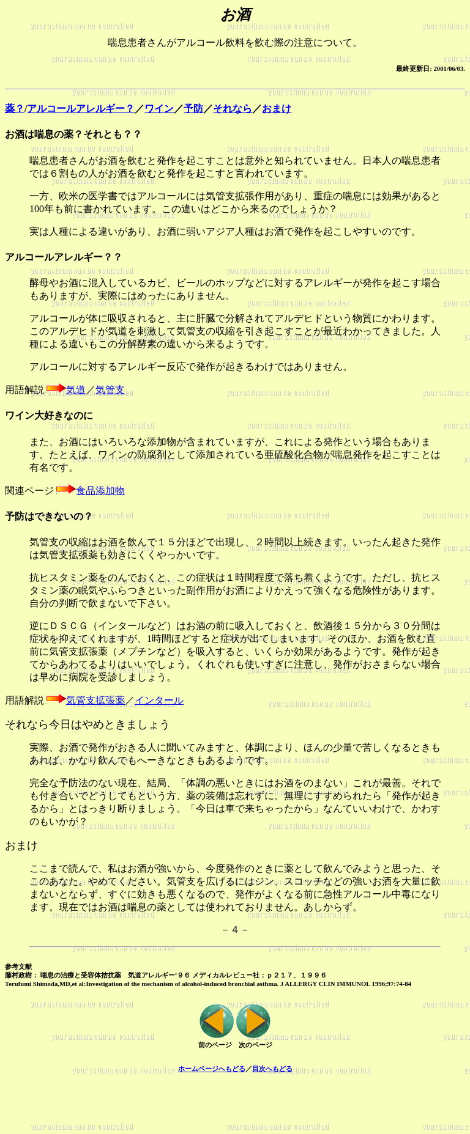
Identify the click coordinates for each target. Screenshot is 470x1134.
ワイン (159, 108)
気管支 (110, 390)
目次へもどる (272, 1068)
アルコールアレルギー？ (81, 108)
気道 (76, 390)
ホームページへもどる (211, 1068)
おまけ (276, 108)
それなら (232, 108)
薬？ (14, 108)
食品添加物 (100, 490)
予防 (193, 108)
